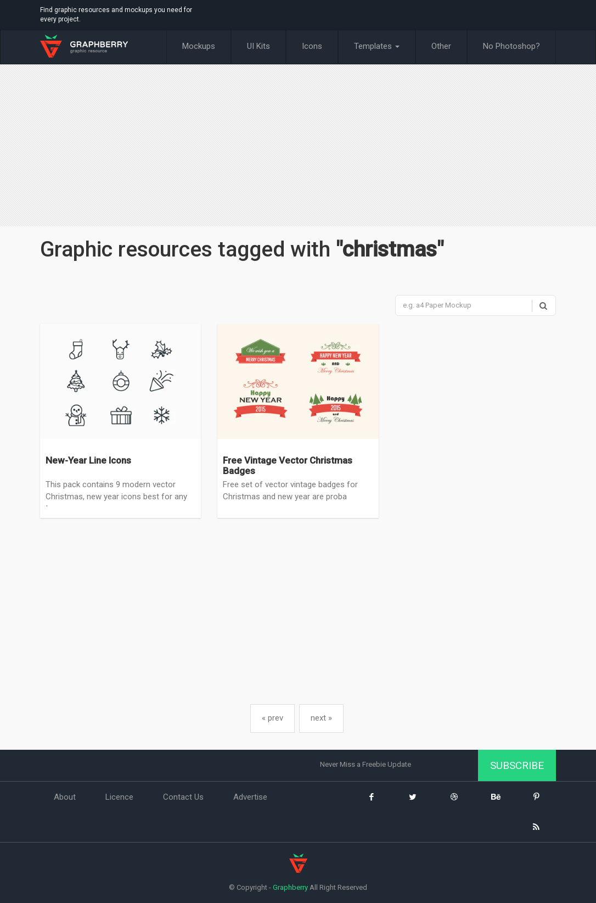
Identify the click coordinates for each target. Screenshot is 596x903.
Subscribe (517, 765)
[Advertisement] (298, 147)
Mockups (198, 46)
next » (321, 718)
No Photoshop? (511, 46)
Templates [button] (377, 46)
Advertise (250, 797)
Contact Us (183, 797)
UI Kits (258, 46)
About (65, 797)
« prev (272, 718)
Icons (312, 46)
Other (441, 46)
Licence (119, 797)
